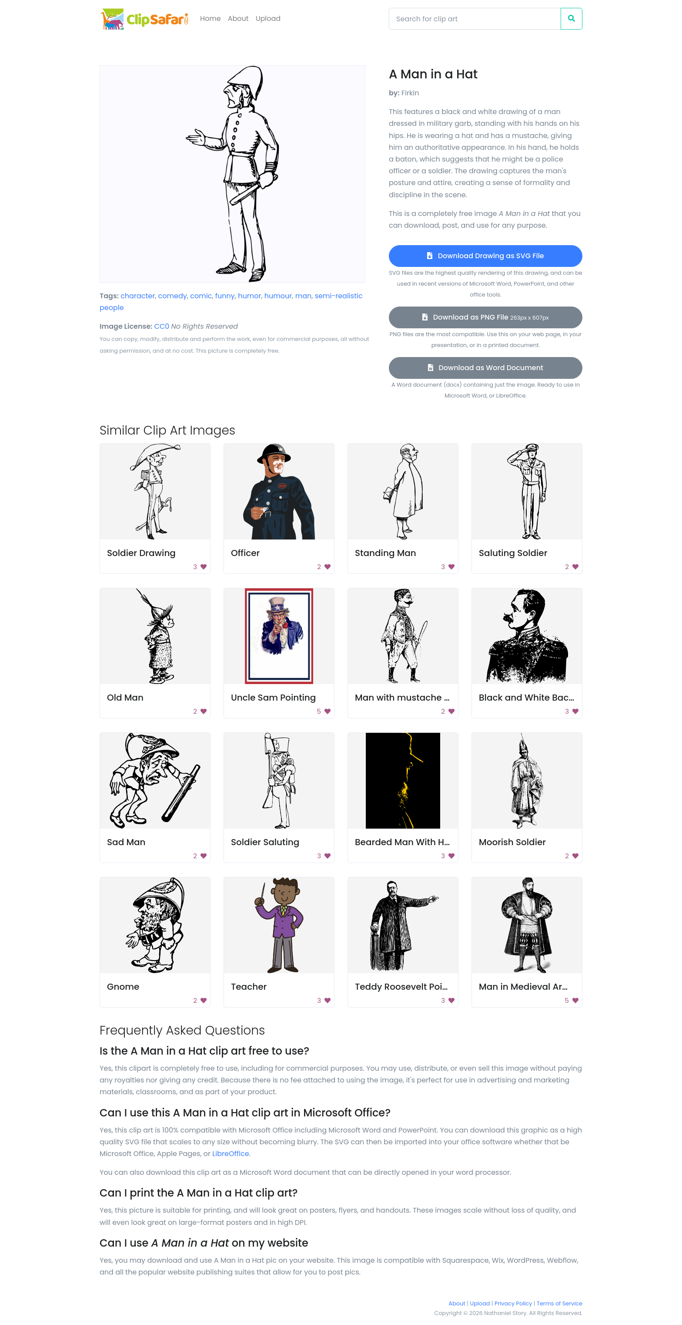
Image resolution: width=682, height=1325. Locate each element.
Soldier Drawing (141, 553)
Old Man (125, 697)
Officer (245, 553)
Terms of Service (559, 1303)
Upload (268, 18)
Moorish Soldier (512, 842)
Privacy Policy (513, 1303)
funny (225, 296)
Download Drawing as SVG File (485, 256)
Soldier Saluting (265, 842)
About (238, 18)
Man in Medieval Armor (529, 987)
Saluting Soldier (513, 553)
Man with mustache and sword (422, 697)
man (303, 296)
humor (249, 296)
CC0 (162, 326)
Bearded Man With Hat (404, 842)
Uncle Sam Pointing (273, 697)
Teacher (249, 987)
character (137, 296)
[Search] (475, 19)
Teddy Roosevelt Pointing (410, 987)
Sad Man (126, 842)
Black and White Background (542, 697)
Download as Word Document (485, 368)
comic (201, 296)
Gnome (123, 987)
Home (210, 18)
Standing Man (385, 553)
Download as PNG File (485, 317)
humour (278, 296)
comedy (172, 296)
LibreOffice (230, 1154)
